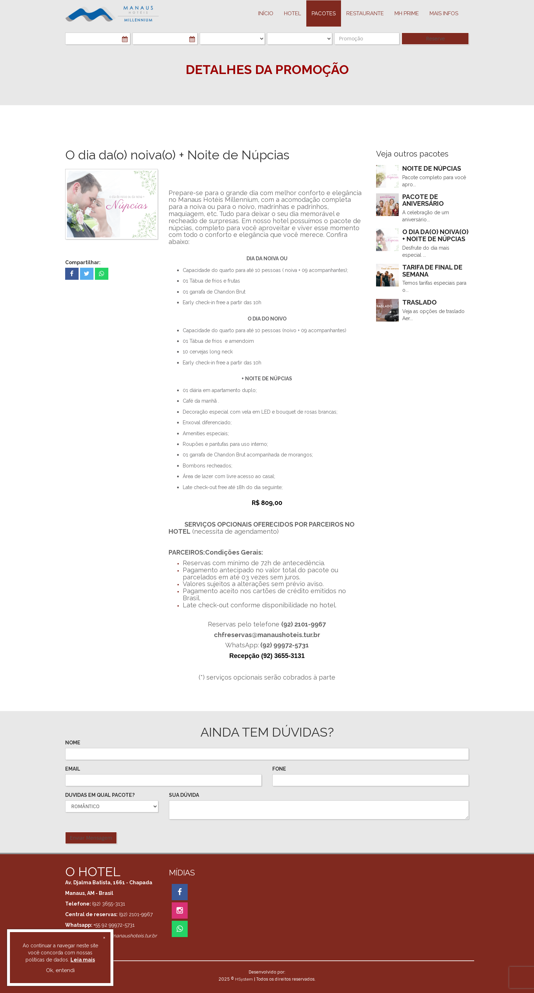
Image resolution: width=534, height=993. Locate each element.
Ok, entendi (60, 970)
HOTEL (292, 13)
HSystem (244, 979)
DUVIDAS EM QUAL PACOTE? (100, 795)
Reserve (435, 38)
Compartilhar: (83, 262)
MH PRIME (406, 13)
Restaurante (365, 13)
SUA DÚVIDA (184, 795)
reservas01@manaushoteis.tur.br (120, 935)
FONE (279, 769)
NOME (72, 742)
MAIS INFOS (444, 13)
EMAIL (72, 769)
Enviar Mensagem (91, 838)
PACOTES (324, 13)
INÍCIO (265, 13)
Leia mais (82, 960)
